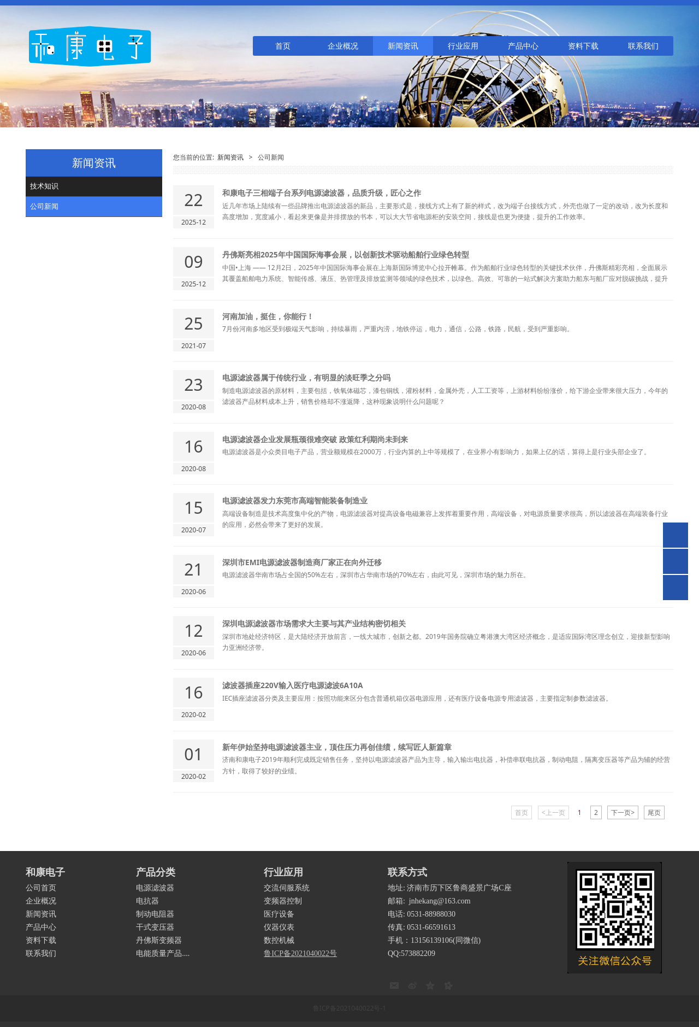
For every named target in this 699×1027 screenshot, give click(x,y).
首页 (283, 45)
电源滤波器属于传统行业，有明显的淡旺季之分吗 (306, 377)
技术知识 (44, 186)
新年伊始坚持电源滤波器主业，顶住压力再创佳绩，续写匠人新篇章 (337, 747)
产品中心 (523, 45)
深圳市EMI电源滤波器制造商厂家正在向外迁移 (302, 562)
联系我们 (643, 45)
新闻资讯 (403, 45)
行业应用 (463, 45)
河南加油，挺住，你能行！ (268, 316)
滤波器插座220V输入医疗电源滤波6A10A (292, 685)
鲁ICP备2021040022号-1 (349, 1008)
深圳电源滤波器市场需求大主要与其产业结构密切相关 (314, 623)
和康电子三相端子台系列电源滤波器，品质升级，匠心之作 (321, 192)
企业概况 (343, 45)
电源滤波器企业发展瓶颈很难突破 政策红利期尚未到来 (315, 439)
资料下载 (583, 45)
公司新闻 (44, 206)
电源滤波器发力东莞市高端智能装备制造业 (295, 500)
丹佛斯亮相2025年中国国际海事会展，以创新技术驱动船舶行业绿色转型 (345, 254)
